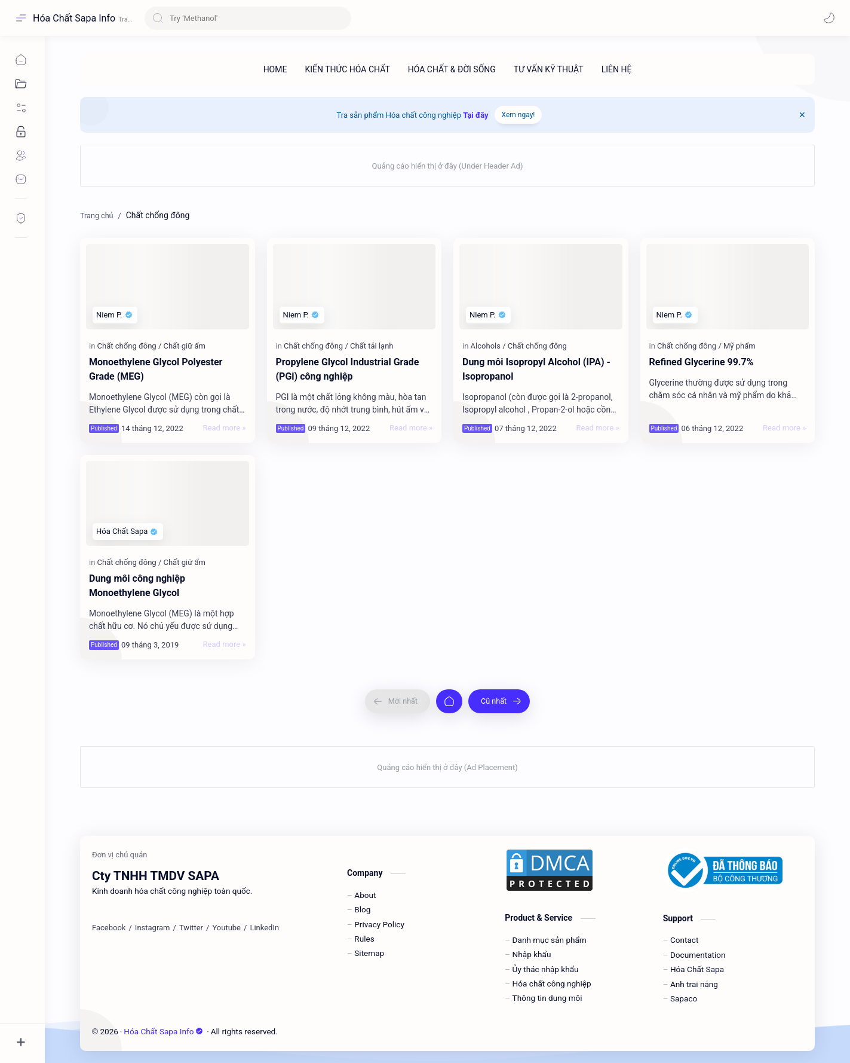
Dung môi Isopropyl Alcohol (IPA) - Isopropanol (536, 369)
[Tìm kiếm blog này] (248, 18)
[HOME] (275, 69)
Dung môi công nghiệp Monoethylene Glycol (137, 585)
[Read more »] (224, 428)
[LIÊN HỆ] (617, 69)
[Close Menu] (802, 114)
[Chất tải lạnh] (372, 346)
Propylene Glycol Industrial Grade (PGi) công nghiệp (347, 369)
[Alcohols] (488, 346)
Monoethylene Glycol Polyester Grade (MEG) (155, 369)
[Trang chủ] (449, 701)
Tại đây (475, 115)
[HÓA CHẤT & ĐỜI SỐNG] (452, 69)
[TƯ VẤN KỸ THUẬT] (549, 69)
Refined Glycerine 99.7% (701, 362)
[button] (829, 18)
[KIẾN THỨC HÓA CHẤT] (347, 69)
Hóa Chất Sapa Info (74, 18)
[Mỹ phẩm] (739, 346)
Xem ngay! (518, 115)
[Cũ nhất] (499, 701)
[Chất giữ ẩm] (184, 346)
